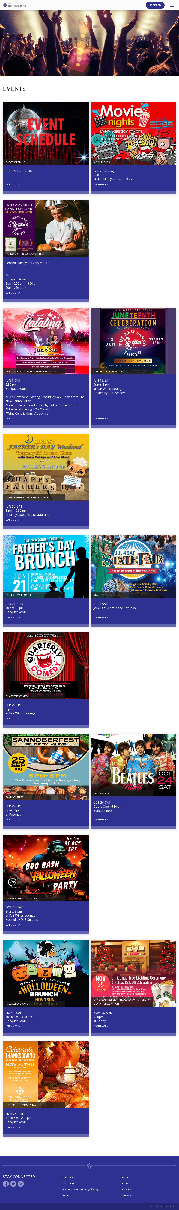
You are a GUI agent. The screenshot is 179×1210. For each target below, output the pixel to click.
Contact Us (69, 1177)
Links (125, 1177)
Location (68, 1183)
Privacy (126, 1189)
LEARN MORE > (13, 184)
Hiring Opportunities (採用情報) (80, 1189)
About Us (68, 1195)
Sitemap (126, 1195)
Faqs (125, 1183)
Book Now (155, 5)
